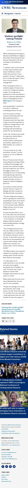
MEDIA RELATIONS (7, 438)
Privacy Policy (12, 431)
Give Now (3, 477)
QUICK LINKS (5, 450)
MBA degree (7, 101)
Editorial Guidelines (6, 454)
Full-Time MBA (15, 309)
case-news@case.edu (15, 445)
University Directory (6, 481)
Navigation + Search (11, 14)
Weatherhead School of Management (13, 311)
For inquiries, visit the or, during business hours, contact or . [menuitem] (10, 443)
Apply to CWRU (5, 475)
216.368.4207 (4, 445)
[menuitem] (14, 452)
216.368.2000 (4, 429)
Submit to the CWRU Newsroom (9, 458)
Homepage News (7, 307)
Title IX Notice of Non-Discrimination (10, 433)
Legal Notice (4, 431)
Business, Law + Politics (9, 313)
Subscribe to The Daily (6, 456)
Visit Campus (4, 479)
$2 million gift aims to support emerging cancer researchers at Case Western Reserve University (13, 410)
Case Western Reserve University (13, 425)
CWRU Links (5, 472)
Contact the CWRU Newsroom (8, 452)
